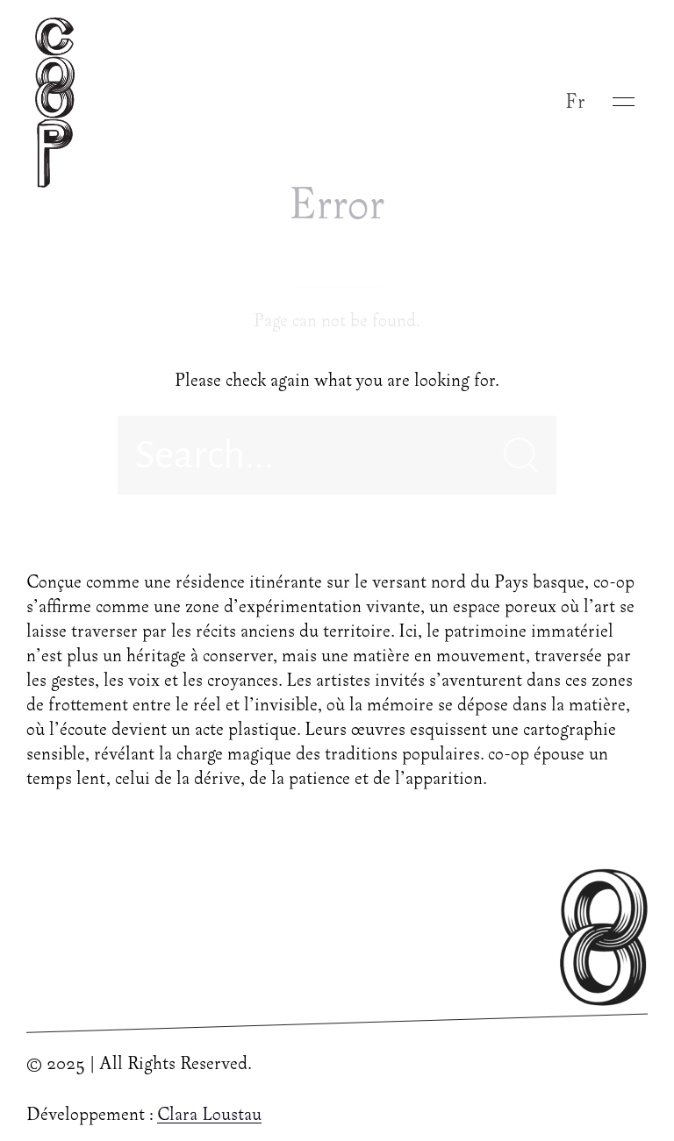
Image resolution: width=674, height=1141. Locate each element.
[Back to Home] (59, 101)
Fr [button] (575, 102)
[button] (623, 101)
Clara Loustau (209, 1115)
